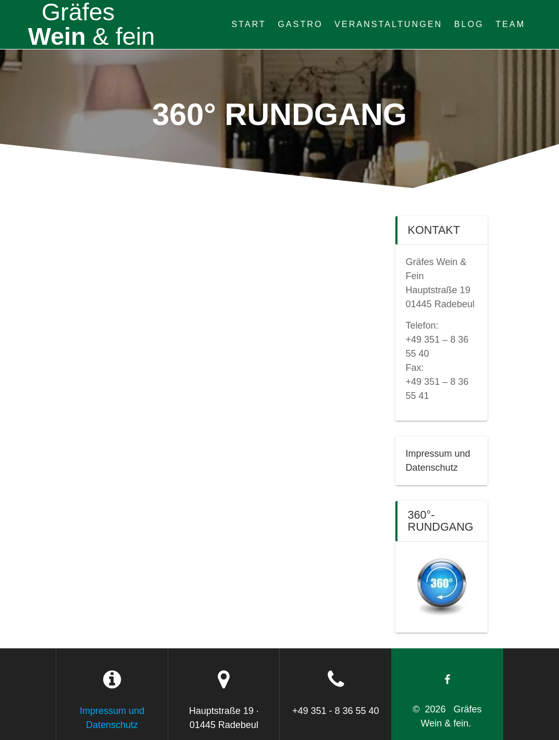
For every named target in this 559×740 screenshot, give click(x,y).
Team (510, 24)
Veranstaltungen (388, 24)
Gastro (300, 24)
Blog (469, 24)
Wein (91, 24)
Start (248, 24)
